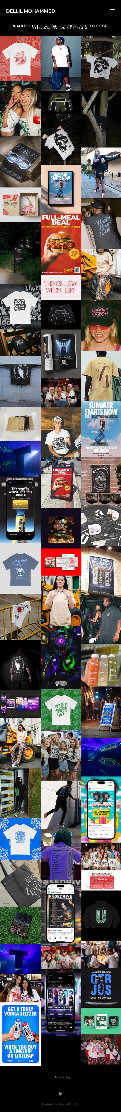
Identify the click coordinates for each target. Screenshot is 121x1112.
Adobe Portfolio (68, 1104)
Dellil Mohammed (30, 11)
